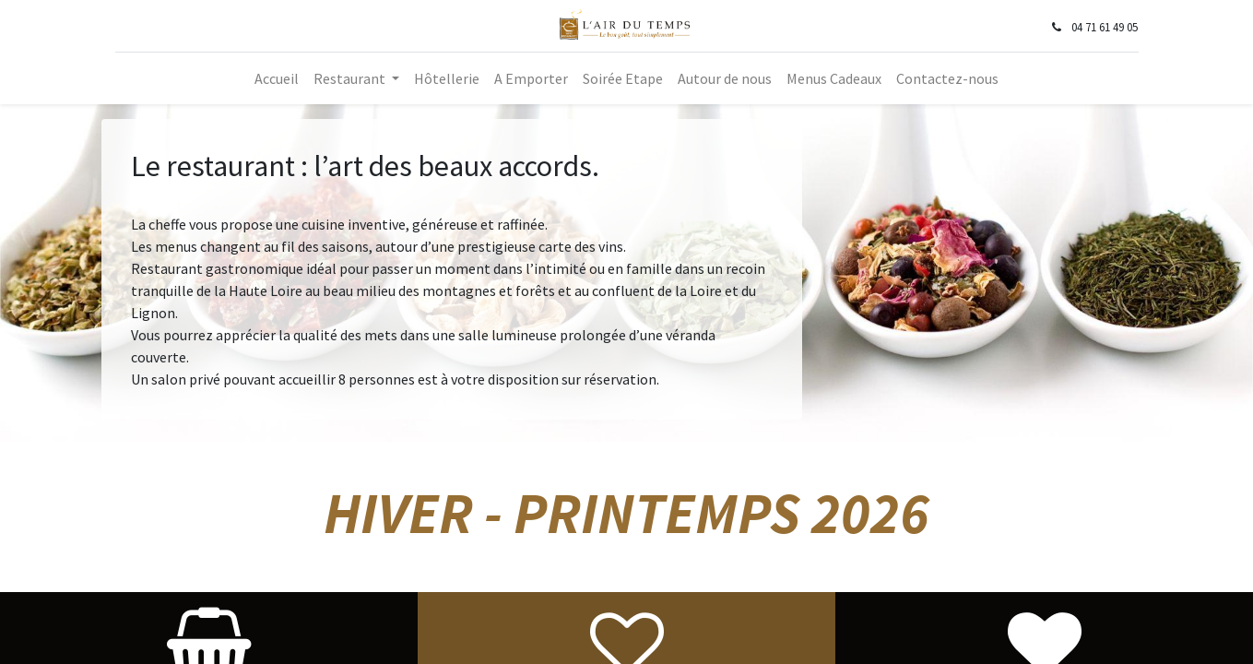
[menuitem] (276, 78)
